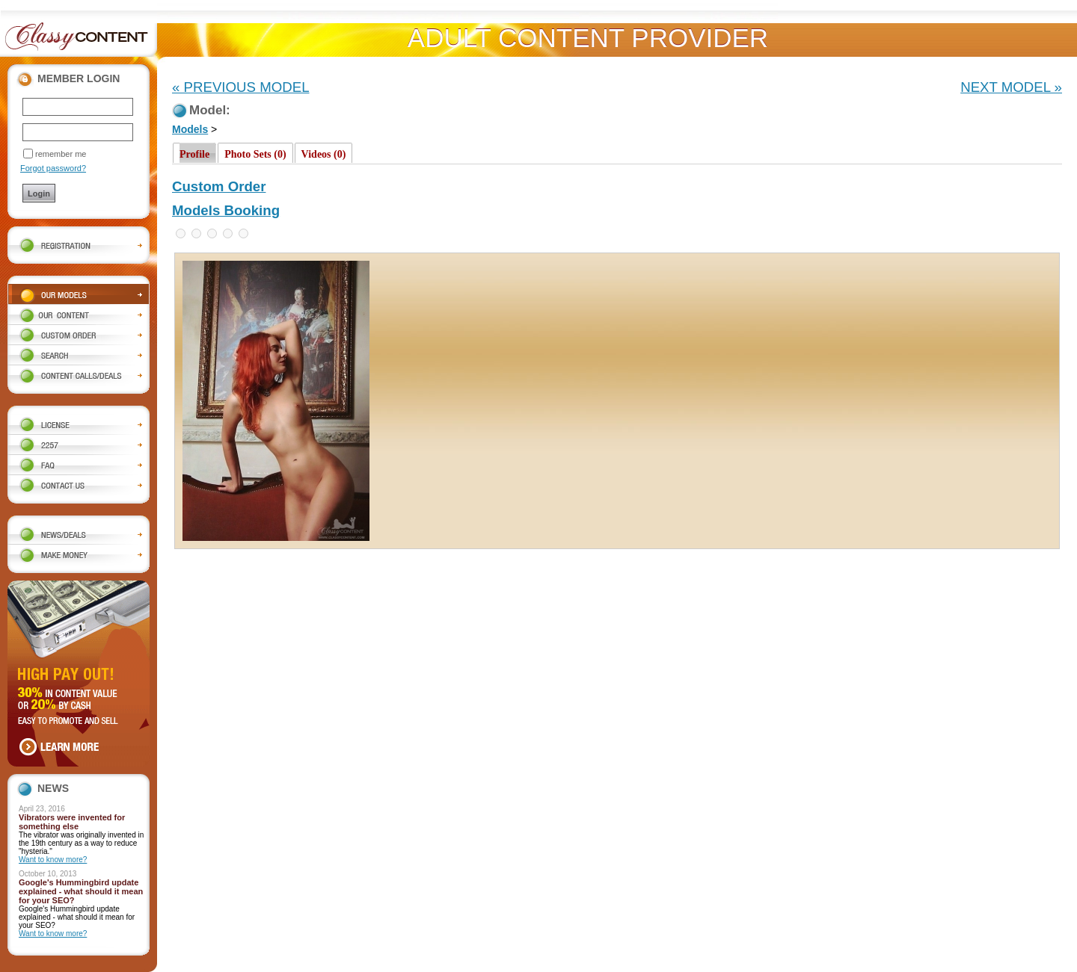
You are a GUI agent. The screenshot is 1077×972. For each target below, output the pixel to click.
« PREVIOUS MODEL (241, 87)
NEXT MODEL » (1011, 87)
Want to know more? (53, 859)
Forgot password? (53, 168)
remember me (60, 153)
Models (190, 129)
